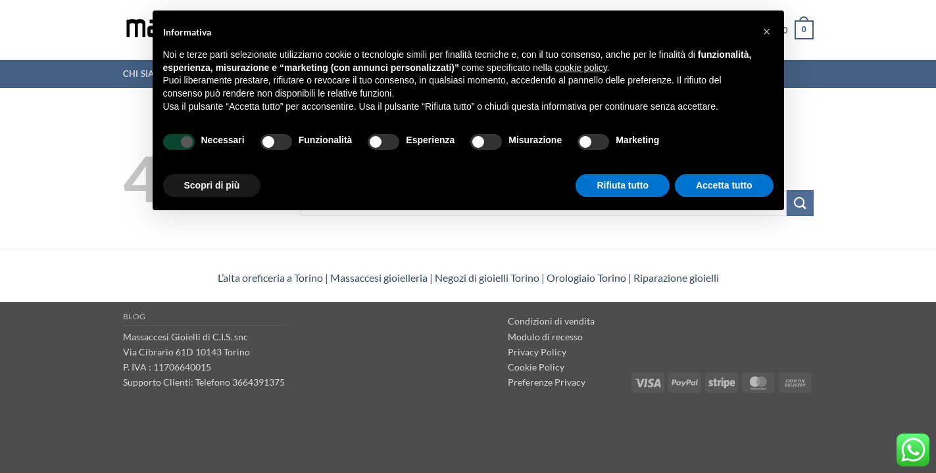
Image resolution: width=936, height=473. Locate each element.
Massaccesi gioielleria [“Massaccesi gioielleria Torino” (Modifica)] (379, 277)
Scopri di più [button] (212, 185)
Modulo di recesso (545, 336)
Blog (134, 316)
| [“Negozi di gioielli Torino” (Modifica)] (629, 277)
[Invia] (800, 202)
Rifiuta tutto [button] (623, 185)
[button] (766, 31)
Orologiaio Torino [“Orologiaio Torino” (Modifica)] (586, 277)
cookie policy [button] (580, 67)
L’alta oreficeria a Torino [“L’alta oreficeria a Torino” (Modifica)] (270, 277)
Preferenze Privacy (546, 382)
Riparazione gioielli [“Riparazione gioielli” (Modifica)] (676, 277)
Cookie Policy (536, 366)
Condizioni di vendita (551, 321)
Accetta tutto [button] (724, 185)
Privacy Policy (537, 351)
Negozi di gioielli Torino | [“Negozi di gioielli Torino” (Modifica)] (491, 277)
